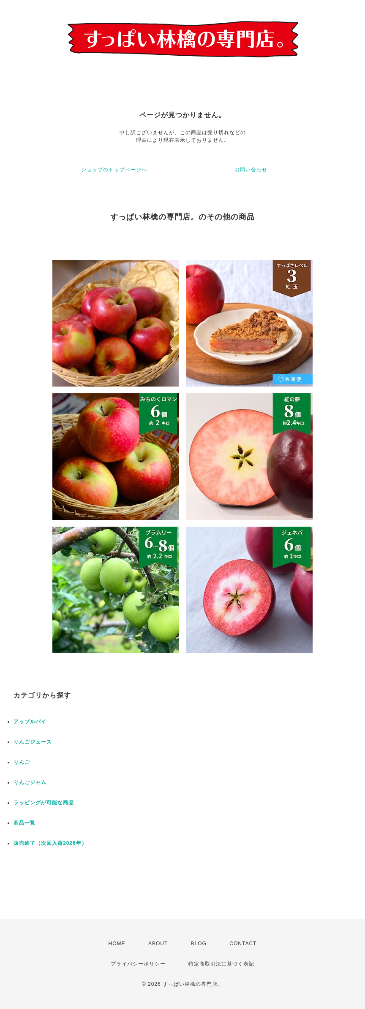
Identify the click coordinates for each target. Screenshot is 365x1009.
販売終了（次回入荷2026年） (50, 843)
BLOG (199, 944)
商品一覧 (24, 823)
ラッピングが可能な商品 (44, 803)
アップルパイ (30, 722)
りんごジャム (30, 782)
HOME (117, 944)
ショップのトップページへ (114, 170)
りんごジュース (33, 742)
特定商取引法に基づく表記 (221, 964)
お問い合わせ (250, 170)
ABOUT (158, 944)
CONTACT (242, 944)
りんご (22, 762)
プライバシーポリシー (138, 964)
